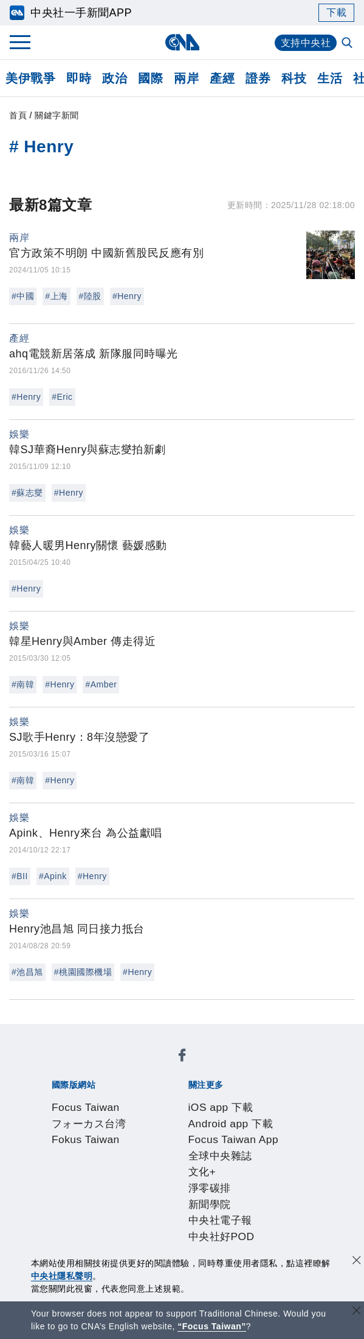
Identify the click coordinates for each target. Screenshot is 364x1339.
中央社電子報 (243, 1116)
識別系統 (113, 1165)
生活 (329, 78)
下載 (336, 12)
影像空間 (158, 1214)
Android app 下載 (157, 1099)
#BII (20, 876)
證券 (258, 78)
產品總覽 (68, 1214)
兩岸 (186, 78)
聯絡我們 (191, 1181)
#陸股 (90, 296)
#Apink (53, 876)
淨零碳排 (142, 1116)
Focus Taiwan (81, 1067)
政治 (114, 78)
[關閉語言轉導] (356, 1312)
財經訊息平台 (259, 1214)
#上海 (56, 296)
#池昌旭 (27, 972)
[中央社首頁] (182, 42)
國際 (150, 78)
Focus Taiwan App (248, 1099)
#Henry (127, 296)
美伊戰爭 (30, 78)
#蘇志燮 (27, 492)
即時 (78, 78)
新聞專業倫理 (281, 1165)
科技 (293, 78)
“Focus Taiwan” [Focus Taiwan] (211, 1326)
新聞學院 (187, 1116)
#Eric (62, 397)
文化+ (105, 1116)
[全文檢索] (348, 43)
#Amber (101, 684)
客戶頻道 (113, 1214)
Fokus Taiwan (229, 1067)
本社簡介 (68, 1165)
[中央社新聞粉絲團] (49, 1034)
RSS (125, 1230)
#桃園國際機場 (83, 972)
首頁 (18, 115)
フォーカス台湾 (155, 1067)
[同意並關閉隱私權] (356, 1261)
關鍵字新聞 (57, 115)
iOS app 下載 (79, 1099)
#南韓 (23, 684)
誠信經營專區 (79, 1181)
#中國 (23, 296)
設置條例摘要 (214, 1165)
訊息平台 (202, 1214)
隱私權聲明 (141, 1181)
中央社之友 (85, 1230)
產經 (222, 78)
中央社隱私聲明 (62, 1276)
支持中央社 (306, 43)
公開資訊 (158, 1165)
